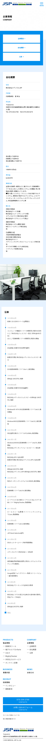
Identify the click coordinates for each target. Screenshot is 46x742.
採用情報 (6, 682)
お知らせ (30, 673)
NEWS (30, 669)
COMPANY (31, 640)
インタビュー (10, 686)
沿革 (31, 653)
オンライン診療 (11, 663)
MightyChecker (11, 656)
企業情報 (30, 643)
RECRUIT (7, 679)
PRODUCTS (8, 640)
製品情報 (6, 643)
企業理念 (32, 646)
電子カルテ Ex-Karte (13, 650)
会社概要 (32, 650)
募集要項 (8, 689)
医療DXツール (10, 646)
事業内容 (6, 673)
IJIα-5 (7, 653)
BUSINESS (7, 669)
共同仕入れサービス (13, 659)
